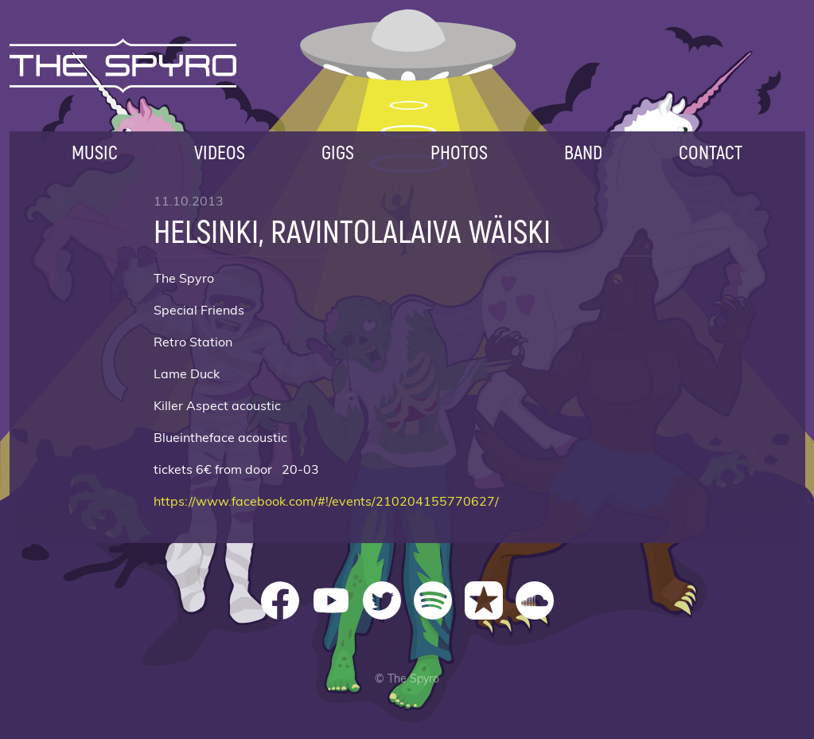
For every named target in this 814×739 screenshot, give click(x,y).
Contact (710, 151)
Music (95, 151)
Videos (219, 151)
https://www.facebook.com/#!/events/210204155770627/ (326, 501)
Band (583, 151)
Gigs (337, 151)
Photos (459, 151)
